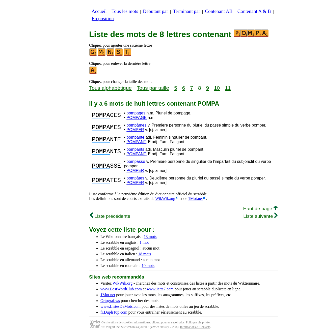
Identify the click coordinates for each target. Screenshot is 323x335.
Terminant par (186, 11)
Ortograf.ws (110, 300)
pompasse (135, 161)
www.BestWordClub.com (121, 289)
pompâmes (136, 125)
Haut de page (260, 208)
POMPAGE (136, 117)
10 (217, 88)
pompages (135, 113)
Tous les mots (125, 11)
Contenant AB (218, 11)
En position (103, 18)
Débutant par (155, 11)
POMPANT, (136, 142)
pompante (135, 137)
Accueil (99, 11)
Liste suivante (260, 216)
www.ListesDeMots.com (120, 306)
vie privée (204, 322)
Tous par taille (153, 88)
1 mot (144, 242)
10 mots (148, 265)
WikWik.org (165, 198)
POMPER (135, 130)
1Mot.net (195, 198)
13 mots (150, 236)
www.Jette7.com (160, 289)
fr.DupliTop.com (113, 312)
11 (228, 88)
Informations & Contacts (195, 327)
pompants (135, 149)
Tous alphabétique (110, 88)
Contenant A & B (254, 11)
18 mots (144, 254)
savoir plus (177, 322)
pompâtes (135, 178)
